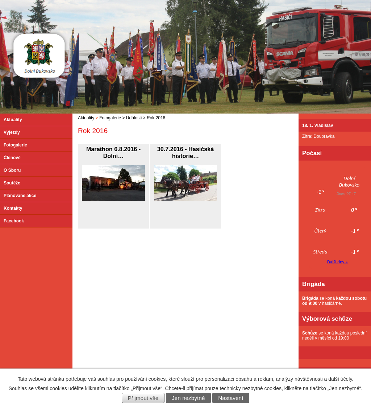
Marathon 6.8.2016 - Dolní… (113, 152)
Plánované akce (20, 195)
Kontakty (13, 208)
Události (134, 117)
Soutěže (12, 183)
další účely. (340, 379)
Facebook (14, 220)
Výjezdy (12, 132)
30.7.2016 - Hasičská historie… (185, 152)
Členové (12, 157)
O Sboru (12, 170)
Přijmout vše (143, 398)
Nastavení (230, 398)
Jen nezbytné (188, 398)
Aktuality (86, 117)
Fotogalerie (110, 117)
